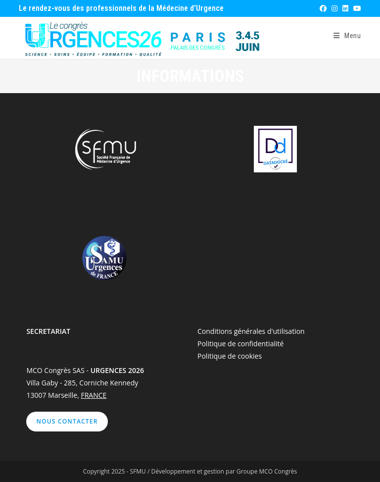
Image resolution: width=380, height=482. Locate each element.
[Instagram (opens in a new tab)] (334, 8)
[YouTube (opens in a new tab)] (355, 8)
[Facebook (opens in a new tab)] (323, 8)
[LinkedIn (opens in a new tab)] (344, 8)
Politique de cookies (229, 356)
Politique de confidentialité (240, 343)
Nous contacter (66, 421)
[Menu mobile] (347, 36)
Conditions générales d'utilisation (251, 331)
